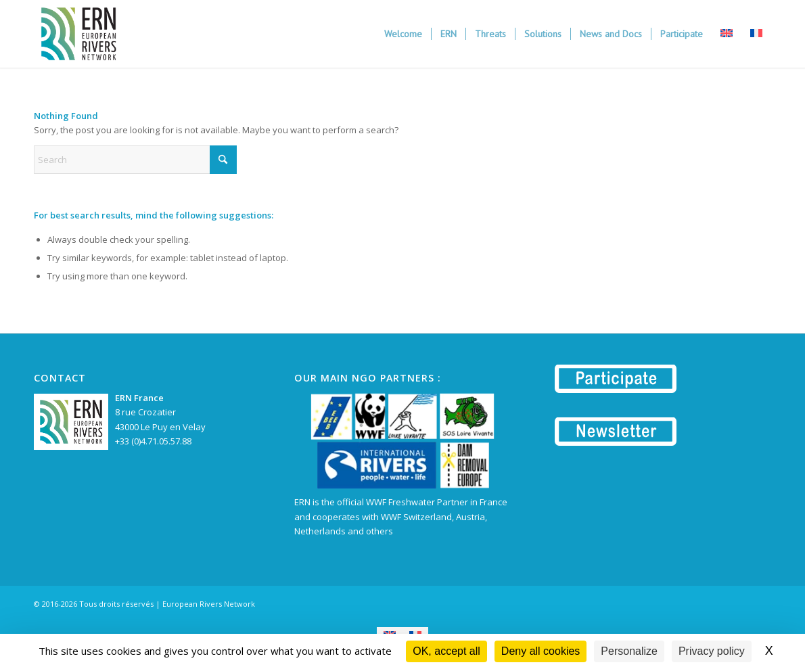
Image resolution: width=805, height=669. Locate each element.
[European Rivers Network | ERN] (78, 34)
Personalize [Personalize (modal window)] (629, 651)
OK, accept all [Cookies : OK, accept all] (446, 651)
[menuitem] (403, 34)
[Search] (135, 159)
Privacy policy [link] (711, 651)
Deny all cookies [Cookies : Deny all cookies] (540, 651)
